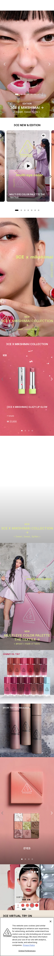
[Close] (50, 921)
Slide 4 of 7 (28, 94)
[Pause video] (28, 166)
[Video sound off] (43, 135)
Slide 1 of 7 (16, 94)
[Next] (51, 379)
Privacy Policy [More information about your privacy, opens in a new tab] (29, 945)
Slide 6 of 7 (35, 94)
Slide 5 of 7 (31, 94)
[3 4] (28, 859)
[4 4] (32, 859)
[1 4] (21, 859)
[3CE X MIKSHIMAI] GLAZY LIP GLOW (27, 407)
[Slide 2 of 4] (25, 430)
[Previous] (2, 379)
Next (49, 64)
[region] (27, 936)
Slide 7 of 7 (38, 94)
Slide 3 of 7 (24, 94)
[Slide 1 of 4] (21, 430)
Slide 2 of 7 (21, 94)
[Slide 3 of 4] (28, 430)
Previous (4, 64)
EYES (27, 848)
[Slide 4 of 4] (32, 430)
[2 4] (25, 859)
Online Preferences (26, 951)
